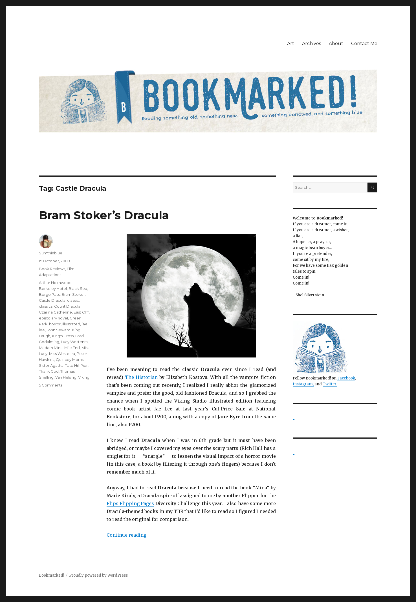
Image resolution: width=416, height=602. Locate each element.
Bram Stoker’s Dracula (104, 215)
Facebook (346, 378)
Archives (311, 43)
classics (45, 306)
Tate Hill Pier (76, 365)
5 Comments (50, 385)
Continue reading (126, 535)
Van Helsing (65, 377)
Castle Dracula (52, 300)
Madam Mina (51, 347)
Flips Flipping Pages (130, 503)
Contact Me (364, 43)
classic (73, 300)
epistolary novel (53, 318)
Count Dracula (67, 306)
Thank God (49, 371)
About (336, 43)
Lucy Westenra (74, 341)
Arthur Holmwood (55, 282)
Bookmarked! (51, 575)
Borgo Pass (49, 294)
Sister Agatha (51, 365)
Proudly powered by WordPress (98, 575)
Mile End (72, 347)
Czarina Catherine (55, 312)
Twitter (329, 384)
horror (55, 324)
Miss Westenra (62, 353)
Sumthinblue (50, 253)
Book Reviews (52, 268)
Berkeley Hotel (53, 288)
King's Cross (63, 336)
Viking (83, 377)
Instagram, (303, 384)
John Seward (59, 330)
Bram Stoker (73, 294)
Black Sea (78, 288)
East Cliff (81, 312)
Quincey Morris (69, 359)
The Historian (141, 377)
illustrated (71, 324)
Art (290, 43)
